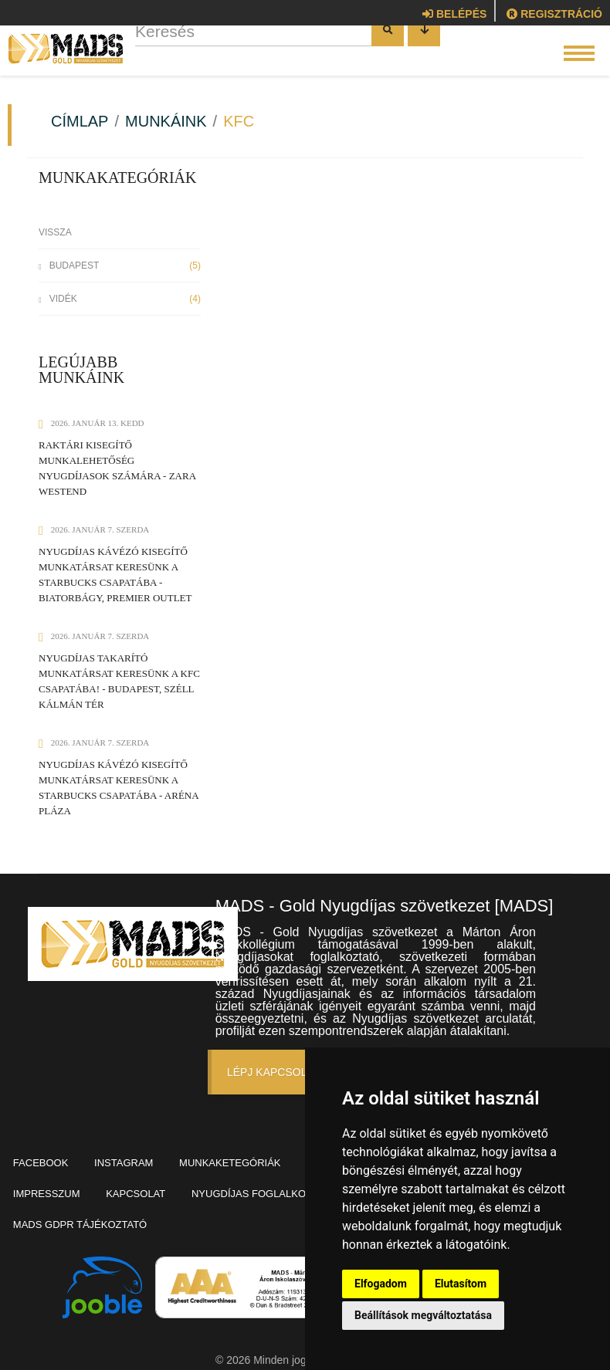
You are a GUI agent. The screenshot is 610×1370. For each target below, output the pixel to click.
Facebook (45, 1158)
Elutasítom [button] (460, 1283)
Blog (31, 1180)
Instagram (136, 1158)
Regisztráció (554, 14)
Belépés (454, 14)
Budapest (120, 265)
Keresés (180, 52)
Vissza (55, 232)
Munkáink (166, 121)
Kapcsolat (209, 1180)
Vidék (120, 298)
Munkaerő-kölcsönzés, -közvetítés (118, 1203)
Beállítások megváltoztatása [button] (423, 1315)
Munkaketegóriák (249, 1158)
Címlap (79, 121)
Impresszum (112, 1180)
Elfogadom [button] (380, 1283)
